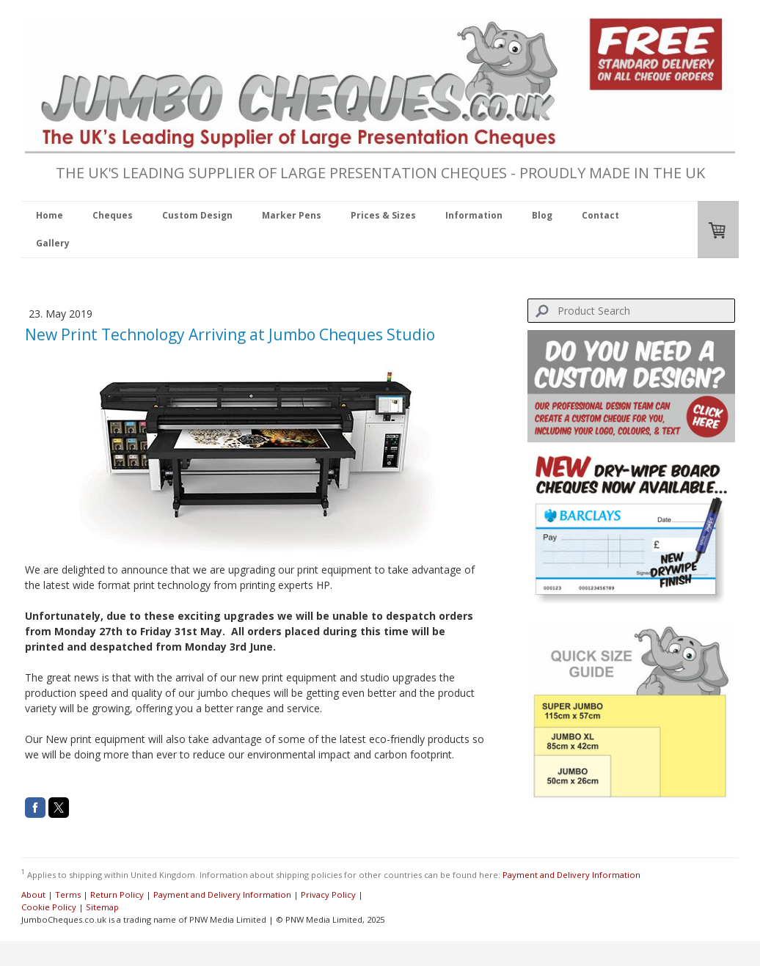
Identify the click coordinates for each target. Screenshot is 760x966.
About (33, 894)
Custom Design (197, 215)
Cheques (112, 215)
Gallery (53, 243)
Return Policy (117, 894)
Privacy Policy (328, 894)
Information (474, 215)
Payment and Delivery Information (571, 873)
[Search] (631, 311)
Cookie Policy (48, 906)
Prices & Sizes (383, 215)
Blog (542, 215)
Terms (68, 894)
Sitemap (102, 906)
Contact (600, 215)
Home (49, 215)
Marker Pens (291, 215)
